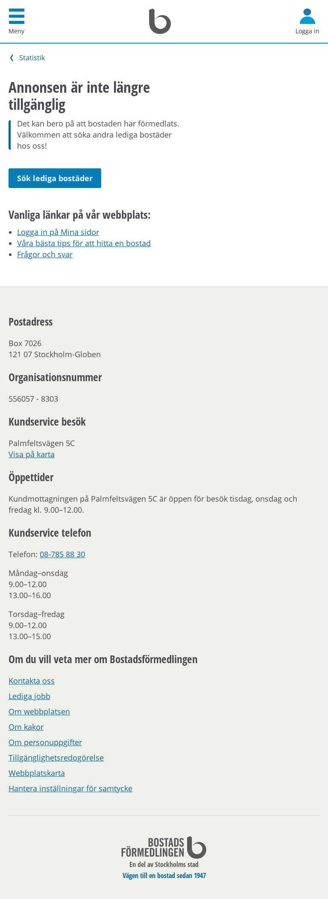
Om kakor (26, 727)
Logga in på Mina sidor (58, 232)
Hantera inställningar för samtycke (70, 788)
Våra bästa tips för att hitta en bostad (84, 243)
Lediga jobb (29, 696)
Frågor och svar (45, 254)
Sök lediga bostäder (55, 178)
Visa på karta (32, 454)
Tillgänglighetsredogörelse (56, 757)
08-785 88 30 (62, 554)
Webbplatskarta (37, 773)
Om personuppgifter (45, 742)
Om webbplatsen (39, 711)
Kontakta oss (32, 681)
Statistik (32, 57)
